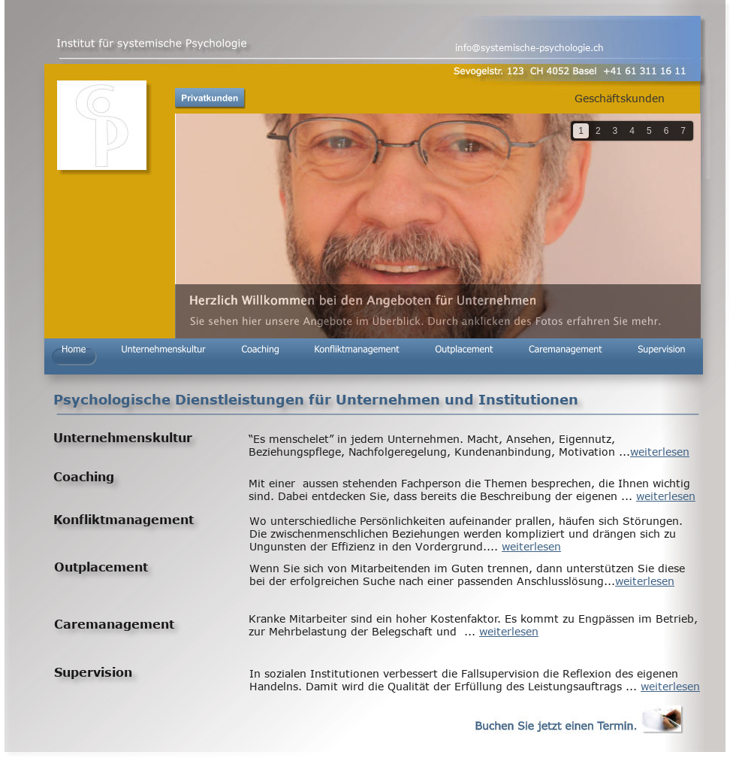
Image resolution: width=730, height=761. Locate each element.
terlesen (653, 581)
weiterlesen (659, 451)
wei (623, 581)
